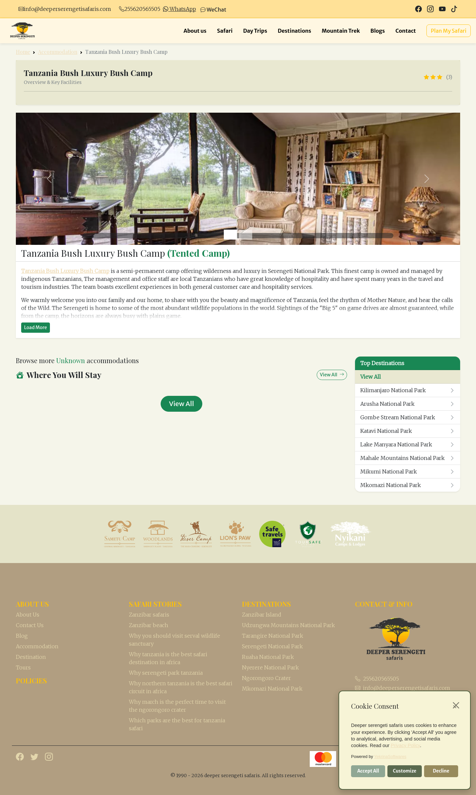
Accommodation (57, 51)
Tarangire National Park (272, 635)
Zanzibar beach (148, 625)
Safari (225, 30)
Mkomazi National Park (407, 485)
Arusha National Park (407, 404)
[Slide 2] (245, 235)
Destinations (294, 30)
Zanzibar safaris (149, 614)
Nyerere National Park (270, 667)
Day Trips (255, 30)
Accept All (368, 771)
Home (23, 51)
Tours (23, 667)
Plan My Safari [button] (448, 30)
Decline (441, 771)
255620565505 (142, 9)
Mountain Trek (341, 30)
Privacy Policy (405, 745)
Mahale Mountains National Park (407, 458)
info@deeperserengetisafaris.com (67, 9)
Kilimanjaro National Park (407, 390)
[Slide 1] (230, 235)
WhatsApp (179, 9)
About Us (27, 614)
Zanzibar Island (261, 614)
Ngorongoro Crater (266, 678)
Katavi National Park (407, 431)
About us (194, 30)
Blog (22, 635)
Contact (405, 30)
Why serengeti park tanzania (166, 672)
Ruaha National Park (268, 657)
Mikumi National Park (407, 471)
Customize (404, 771)
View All (370, 376)
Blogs (378, 30)
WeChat (213, 9)
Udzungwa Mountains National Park (288, 625)
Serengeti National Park (272, 646)
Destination (31, 657)
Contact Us (30, 625)
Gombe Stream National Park (407, 417)
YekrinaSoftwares (390, 756)
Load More (35, 327)
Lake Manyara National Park (407, 444)
